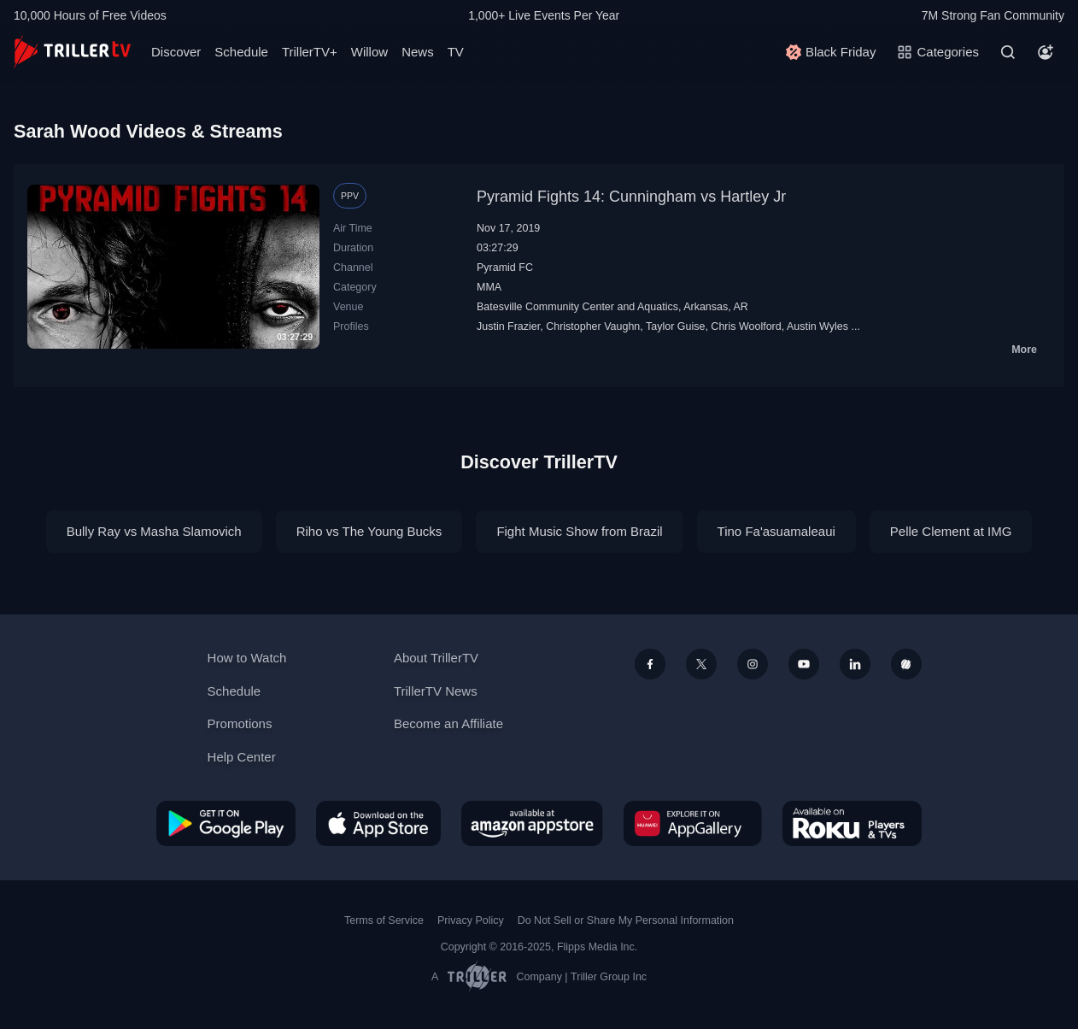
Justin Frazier (508, 326)
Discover (176, 51)
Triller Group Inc (609, 977)
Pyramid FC (505, 267)
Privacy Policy (470, 920)
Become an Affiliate (448, 723)
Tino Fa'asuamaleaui (776, 531)
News (417, 51)
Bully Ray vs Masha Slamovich (154, 531)
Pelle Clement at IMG (951, 531)
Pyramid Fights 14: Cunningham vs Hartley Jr (631, 196)
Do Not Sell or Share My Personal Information (626, 920)
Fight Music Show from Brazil (579, 531)
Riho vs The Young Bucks (369, 531)
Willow (369, 51)
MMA (489, 287)
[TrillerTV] (72, 52)
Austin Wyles (817, 326)
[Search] (1008, 52)
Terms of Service (384, 920)
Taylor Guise (675, 326)
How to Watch (247, 657)
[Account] (1045, 52)
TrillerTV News (435, 691)
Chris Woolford (746, 326)
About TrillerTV (436, 657)
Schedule (241, 51)
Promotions (240, 723)
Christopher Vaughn (593, 326)
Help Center (242, 757)
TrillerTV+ (309, 51)
